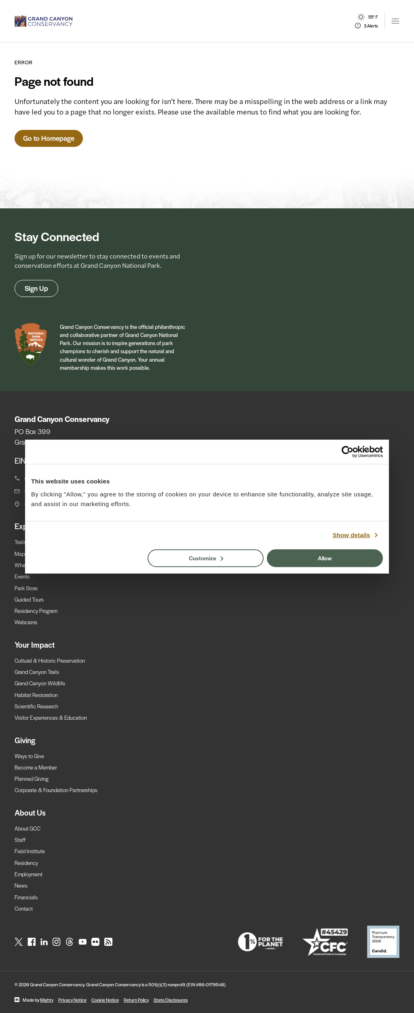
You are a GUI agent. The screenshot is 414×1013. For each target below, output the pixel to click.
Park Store (26, 588)
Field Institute (30, 851)
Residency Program (36, 611)
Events (22, 576)
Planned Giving (32, 778)
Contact (24, 908)
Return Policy (136, 999)
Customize (206, 557)
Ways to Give (29, 756)
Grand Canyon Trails (37, 672)
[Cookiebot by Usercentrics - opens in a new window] (347, 452)
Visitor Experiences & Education (51, 717)
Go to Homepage (48, 138)
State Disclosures (171, 999)
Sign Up (36, 288)
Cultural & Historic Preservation (50, 660)
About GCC (27, 828)
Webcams (26, 622)
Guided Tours (29, 599)
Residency (26, 863)
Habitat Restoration (36, 695)
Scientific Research (36, 706)
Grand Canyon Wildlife (40, 683)
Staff (20, 839)
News (21, 885)
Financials (26, 897)
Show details (351, 535)
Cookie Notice (105, 999)
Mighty (46, 999)
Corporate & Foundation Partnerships (56, 790)
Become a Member (36, 767)
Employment (28, 874)
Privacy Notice (72, 999)
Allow (325, 557)
